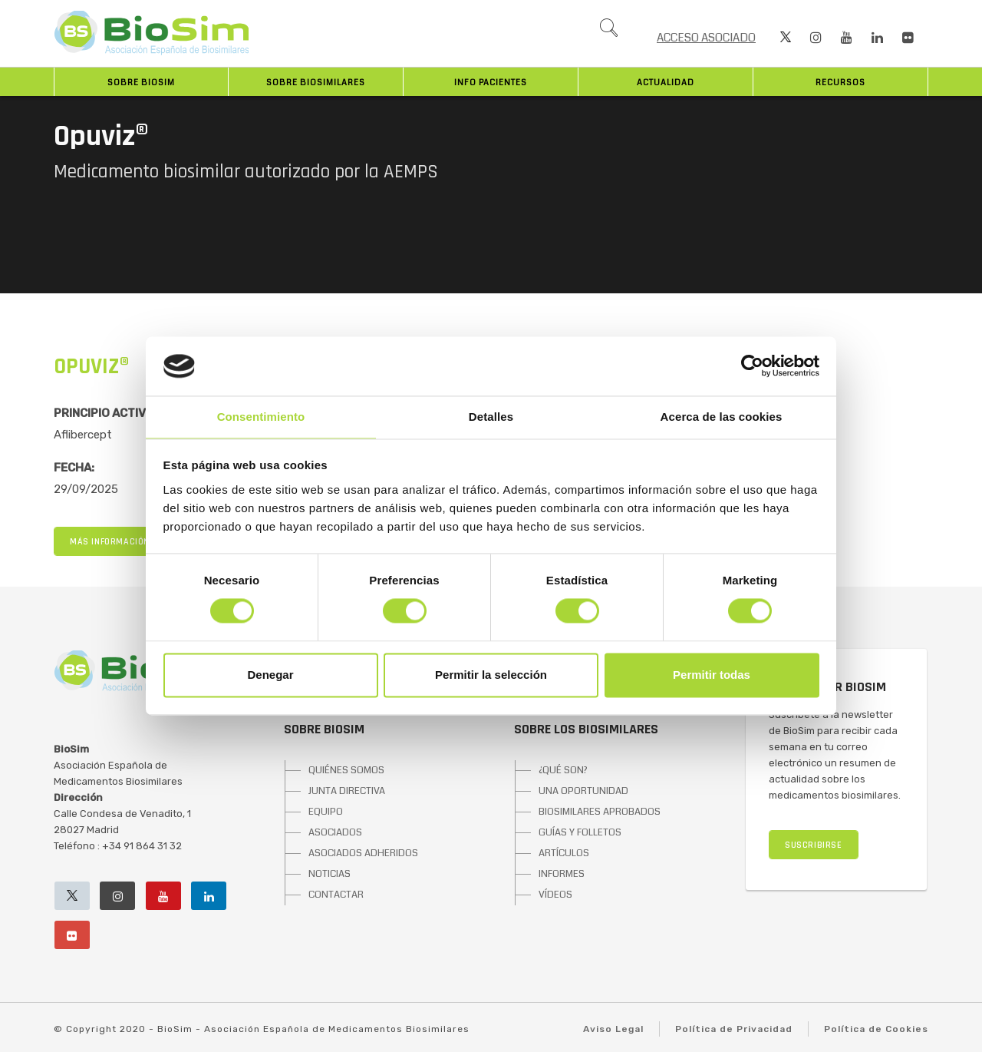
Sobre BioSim (141, 82)
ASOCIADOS (335, 832)
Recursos (840, 82)
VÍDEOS (555, 894)
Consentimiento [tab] (261, 416)
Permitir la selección (491, 674)
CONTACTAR (336, 894)
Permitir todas (711, 674)
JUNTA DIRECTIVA (346, 791)
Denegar (270, 674)
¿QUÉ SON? (563, 770)
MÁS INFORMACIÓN (110, 542)
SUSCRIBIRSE (813, 845)
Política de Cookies (876, 1029)
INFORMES (562, 874)
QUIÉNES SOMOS (346, 770)
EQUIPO (325, 812)
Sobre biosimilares (315, 82)
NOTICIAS (329, 874)
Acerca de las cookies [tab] (722, 416)
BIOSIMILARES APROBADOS (600, 812)
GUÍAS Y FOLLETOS (580, 832)
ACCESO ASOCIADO (706, 37)
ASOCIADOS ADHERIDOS (363, 853)
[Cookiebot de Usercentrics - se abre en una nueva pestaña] (752, 366)
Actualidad (665, 82)
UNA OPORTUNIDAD (583, 791)
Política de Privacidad (734, 1029)
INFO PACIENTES (490, 82)
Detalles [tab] (491, 416)
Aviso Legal (613, 1029)
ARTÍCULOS (564, 853)
